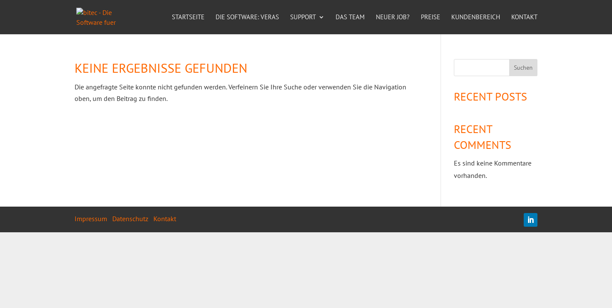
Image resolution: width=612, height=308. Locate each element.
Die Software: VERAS (247, 17)
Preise (430, 17)
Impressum (91, 218)
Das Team (350, 17)
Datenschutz (130, 218)
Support (303, 17)
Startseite (188, 17)
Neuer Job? (393, 17)
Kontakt (524, 17)
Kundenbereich (475, 17)
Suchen (523, 67)
